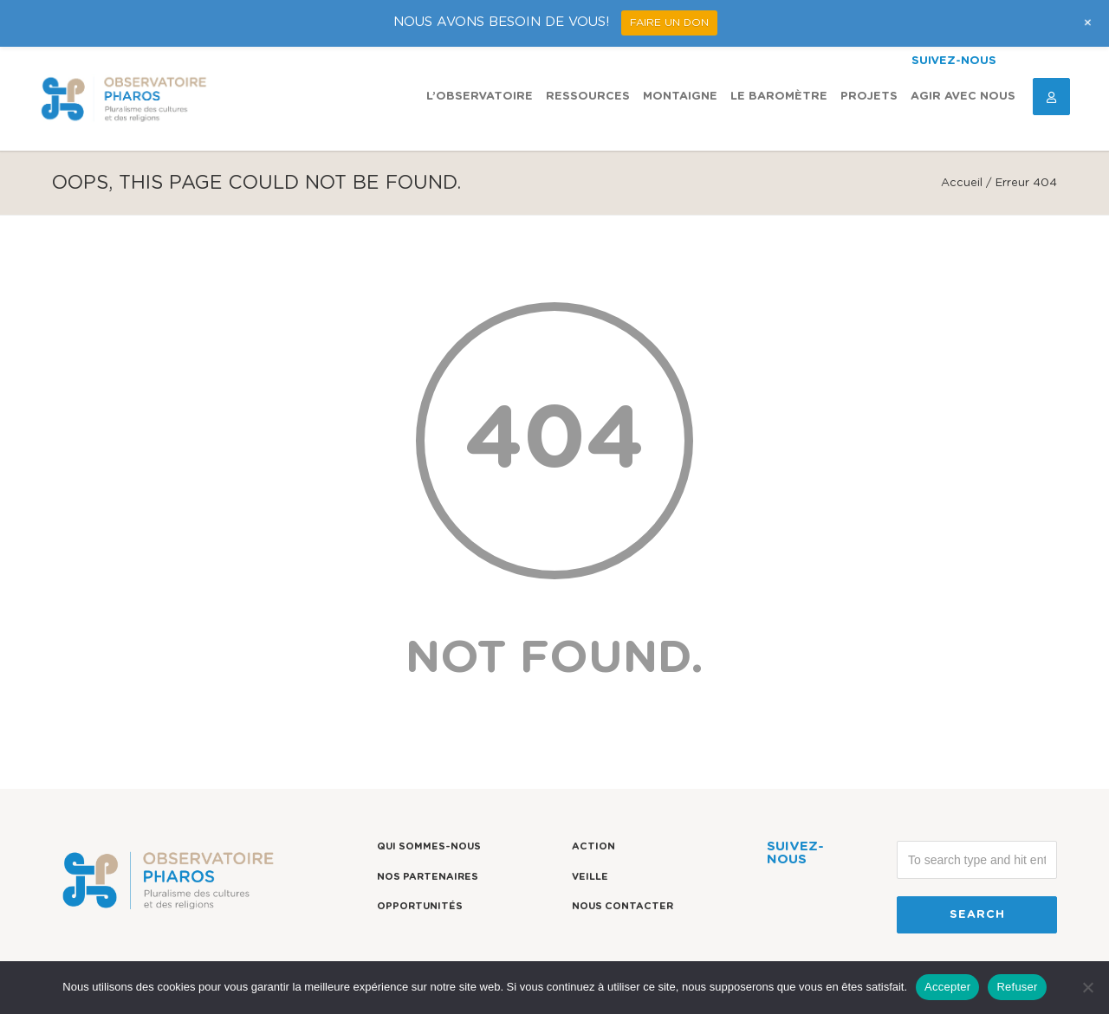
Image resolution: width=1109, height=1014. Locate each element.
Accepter (947, 986)
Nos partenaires (427, 877)
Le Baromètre (778, 96)
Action (593, 846)
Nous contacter (622, 906)
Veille (590, 877)
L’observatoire (479, 96)
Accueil (962, 183)
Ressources (588, 96)
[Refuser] (1087, 987)
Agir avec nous (963, 96)
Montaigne (680, 96)
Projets (869, 96)
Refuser (1016, 986)
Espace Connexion (1045, 97)
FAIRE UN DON (669, 22)
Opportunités (420, 906)
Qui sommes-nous (429, 846)
